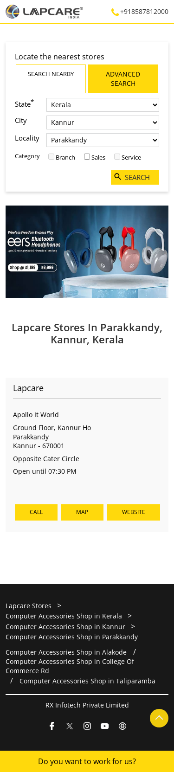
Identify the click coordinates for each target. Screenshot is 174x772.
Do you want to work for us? (87, 761)
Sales (98, 157)
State (24, 103)
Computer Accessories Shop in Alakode (66, 651)
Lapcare (28, 387)
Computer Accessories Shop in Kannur (65, 626)
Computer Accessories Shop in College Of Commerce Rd (70, 665)
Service (131, 157)
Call (36, 512)
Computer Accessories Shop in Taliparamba (87, 680)
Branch (65, 157)
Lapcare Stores (29, 605)
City (21, 120)
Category (27, 156)
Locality (27, 137)
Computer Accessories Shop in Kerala (64, 615)
